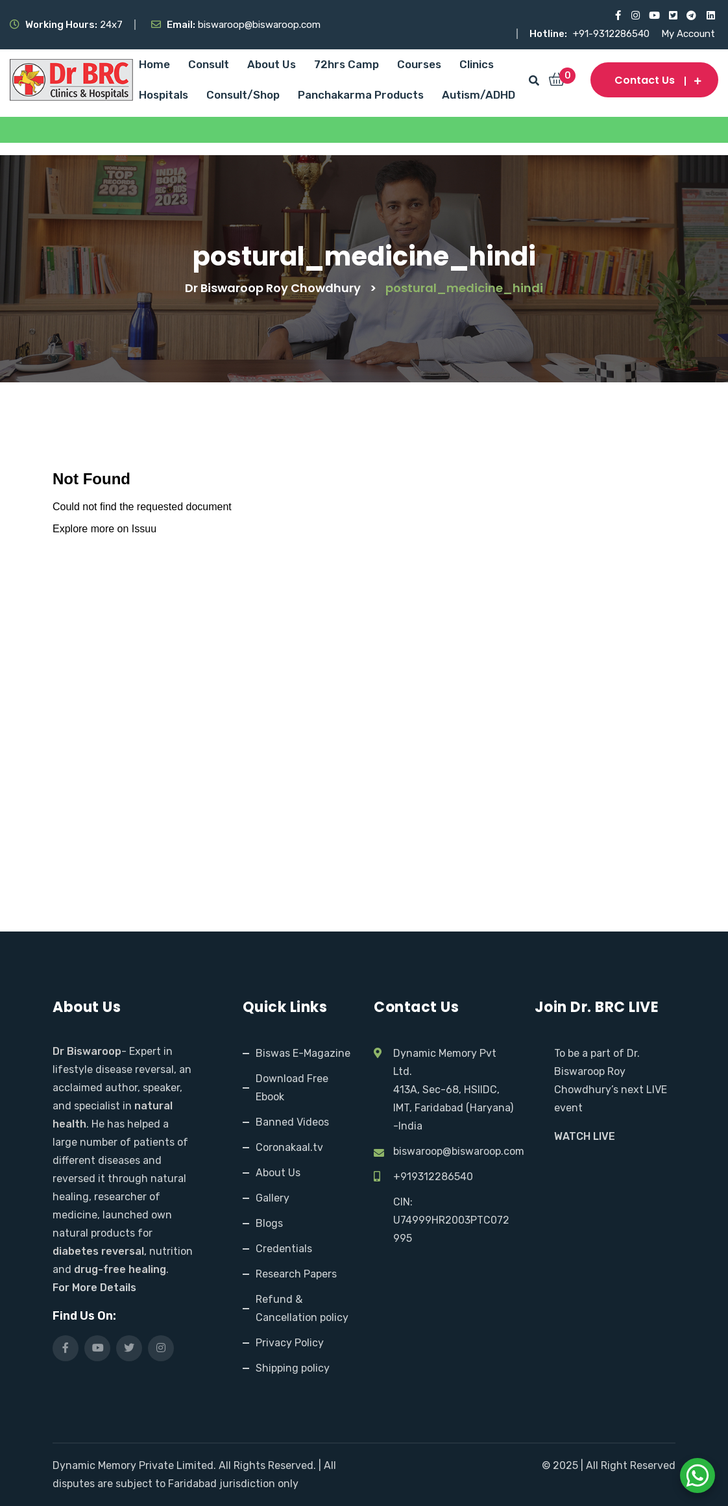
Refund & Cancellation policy (302, 1308)
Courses (419, 64)
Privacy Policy (290, 1343)
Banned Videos (292, 1122)
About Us (271, 64)
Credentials (284, 1248)
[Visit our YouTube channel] (654, 15)
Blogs (269, 1223)
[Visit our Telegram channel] (691, 15)
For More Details (94, 1287)
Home (154, 64)
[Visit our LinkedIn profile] (710, 15)
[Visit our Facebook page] (616, 15)
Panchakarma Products (361, 94)
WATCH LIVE (584, 1136)
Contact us (654, 80)
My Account (688, 34)
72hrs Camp (346, 64)
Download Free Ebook (292, 1087)
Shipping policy (293, 1368)
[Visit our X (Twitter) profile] (672, 15)
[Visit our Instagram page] (635, 15)
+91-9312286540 (612, 34)
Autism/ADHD (478, 94)
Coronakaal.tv (289, 1147)
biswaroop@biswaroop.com (458, 1151)
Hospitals (163, 94)
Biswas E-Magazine (303, 1053)
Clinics (476, 64)
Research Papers (296, 1274)
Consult (208, 64)
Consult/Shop (243, 94)
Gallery (272, 1198)
